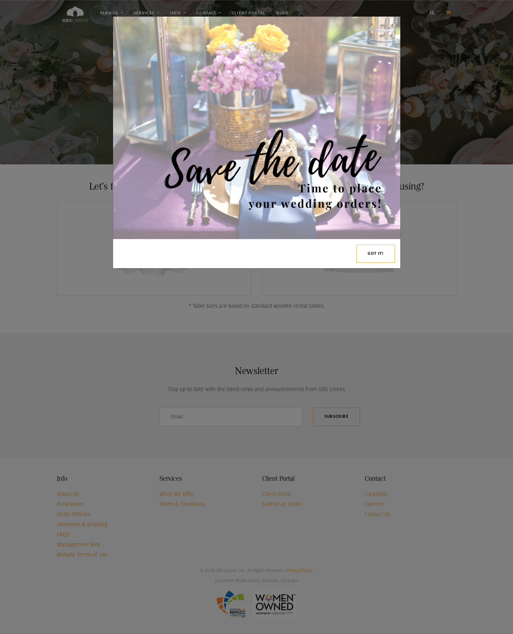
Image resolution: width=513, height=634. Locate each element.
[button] (134, 128)
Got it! (375, 253)
